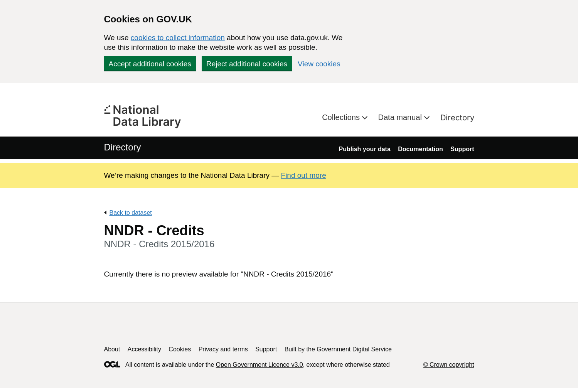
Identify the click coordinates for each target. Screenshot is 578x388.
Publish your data (365, 149)
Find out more (303, 175)
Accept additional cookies (150, 64)
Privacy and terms (223, 349)
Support (462, 149)
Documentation (420, 149)
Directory (457, 117)
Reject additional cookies (246, 64)
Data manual (401, 117)
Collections (342, 117)
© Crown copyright (448, 364)
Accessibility (144, 349)
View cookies (319, 63)
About (112, 349)
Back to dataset (131, 212)
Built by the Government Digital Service (338, 349)
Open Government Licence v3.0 (259, 364)
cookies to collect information (178, 38)
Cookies (180, 349)
